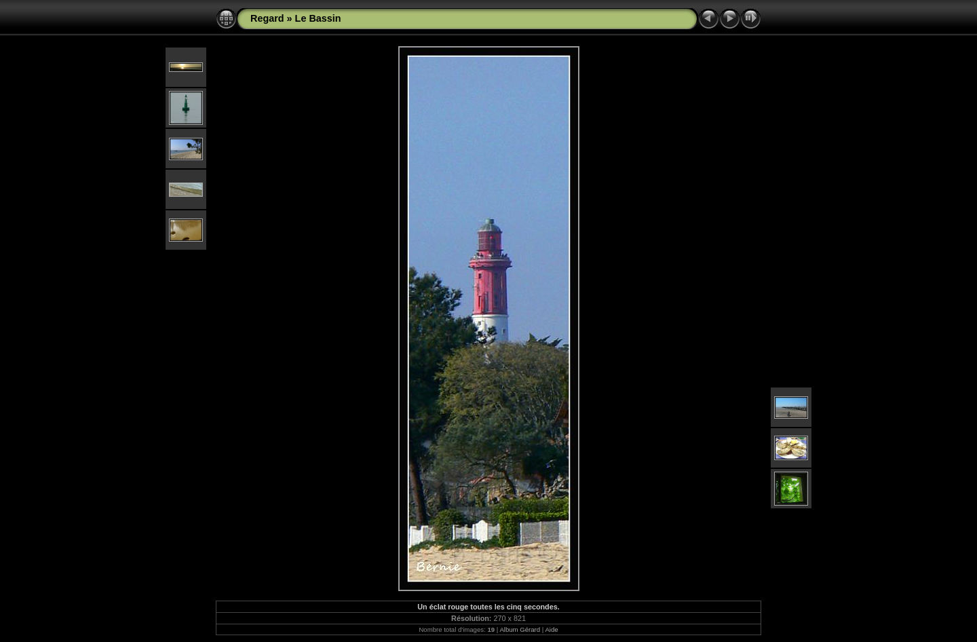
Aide (551, 629)
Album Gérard (519, 629)
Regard (267, 18)
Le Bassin (318, 18)
